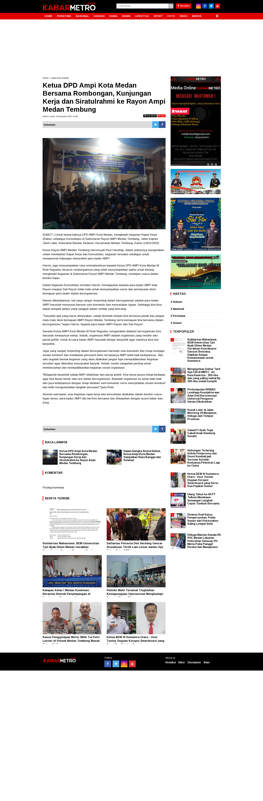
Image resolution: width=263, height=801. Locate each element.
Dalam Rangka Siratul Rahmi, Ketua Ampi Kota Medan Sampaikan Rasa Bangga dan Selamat (142, 456)
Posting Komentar (53, 487)
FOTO (171, 16)
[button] (217, 14)
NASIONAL (82, 16)
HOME (48, 16)
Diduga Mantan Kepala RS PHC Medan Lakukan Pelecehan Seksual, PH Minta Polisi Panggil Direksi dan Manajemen (204, 540)
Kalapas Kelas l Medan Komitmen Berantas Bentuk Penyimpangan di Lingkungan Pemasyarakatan (66, 594)
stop (162, 115)
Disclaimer (194, 662)
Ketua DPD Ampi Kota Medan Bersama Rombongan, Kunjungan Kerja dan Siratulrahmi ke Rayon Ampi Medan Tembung (78, 457)
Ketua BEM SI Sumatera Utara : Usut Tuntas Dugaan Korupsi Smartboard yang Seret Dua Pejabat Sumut (135, 641)
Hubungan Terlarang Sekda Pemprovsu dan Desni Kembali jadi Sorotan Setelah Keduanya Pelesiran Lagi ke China (203, 458)
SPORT (158, 16)
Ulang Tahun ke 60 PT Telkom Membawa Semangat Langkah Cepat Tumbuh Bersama (203, 499)
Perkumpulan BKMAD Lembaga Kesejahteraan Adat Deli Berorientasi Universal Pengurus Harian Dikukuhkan (203, 395)
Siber (181, 662)
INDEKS (197, 16)
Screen (183, 6)
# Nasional (177, 308)
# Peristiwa (178, 316)
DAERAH (99, 16)
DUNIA (113, 16)
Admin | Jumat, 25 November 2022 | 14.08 (60, 116)
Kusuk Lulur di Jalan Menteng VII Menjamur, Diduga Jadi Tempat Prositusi (202, 414)
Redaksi (170, 662)
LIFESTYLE (142, 16)
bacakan (150, 115)
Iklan (207, 662)
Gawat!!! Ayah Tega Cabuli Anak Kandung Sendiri (201, 433)
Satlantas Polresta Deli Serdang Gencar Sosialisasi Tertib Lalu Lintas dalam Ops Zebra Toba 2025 (135, 547)
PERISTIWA (64, 16)
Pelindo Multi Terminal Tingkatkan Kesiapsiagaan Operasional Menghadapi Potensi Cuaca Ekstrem (135, 594)
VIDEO (183, 16)
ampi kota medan (60, 78)
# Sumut (176, 323)
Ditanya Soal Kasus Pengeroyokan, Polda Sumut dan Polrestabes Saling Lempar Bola (202, 519)
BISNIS (126, 16)
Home (45, 78)
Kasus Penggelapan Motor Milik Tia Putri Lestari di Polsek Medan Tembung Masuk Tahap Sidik (71, 641)
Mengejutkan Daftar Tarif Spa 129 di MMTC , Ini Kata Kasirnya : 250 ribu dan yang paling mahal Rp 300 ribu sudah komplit (203, 375)
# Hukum (176, 301)
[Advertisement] (131, 44)
